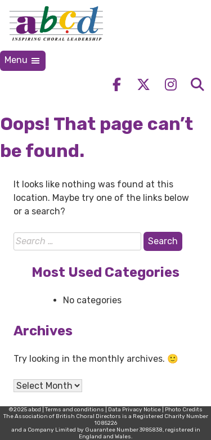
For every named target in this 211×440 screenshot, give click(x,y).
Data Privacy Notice (134, 409)
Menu (23, 60)
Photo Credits (184, 409)
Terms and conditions (74, 409)
